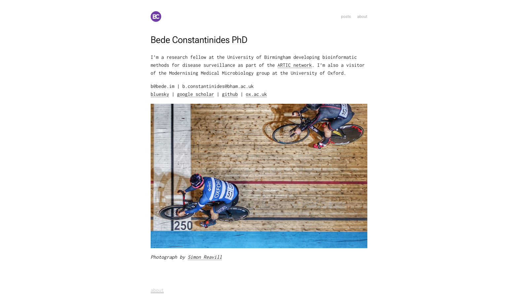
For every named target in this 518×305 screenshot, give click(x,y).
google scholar (195, 94)
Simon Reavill (205, 257)
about (362, 16)
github (230, 94)
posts (346, 16)
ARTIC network (295, 65)
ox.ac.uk (256, 94)
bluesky (160, 94)
